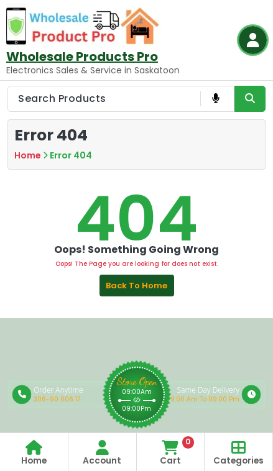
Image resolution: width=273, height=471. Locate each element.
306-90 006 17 (57, 399)
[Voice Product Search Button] (215, 98)
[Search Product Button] (250, 99)
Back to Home (137, 285)
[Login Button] (253, 40)
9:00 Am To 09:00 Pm (204, 399)
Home (27, 155)
